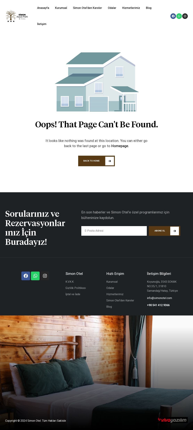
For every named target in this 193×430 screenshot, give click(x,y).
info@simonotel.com (159, 298)
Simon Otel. (34, 421)
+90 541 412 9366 (158, 305)
